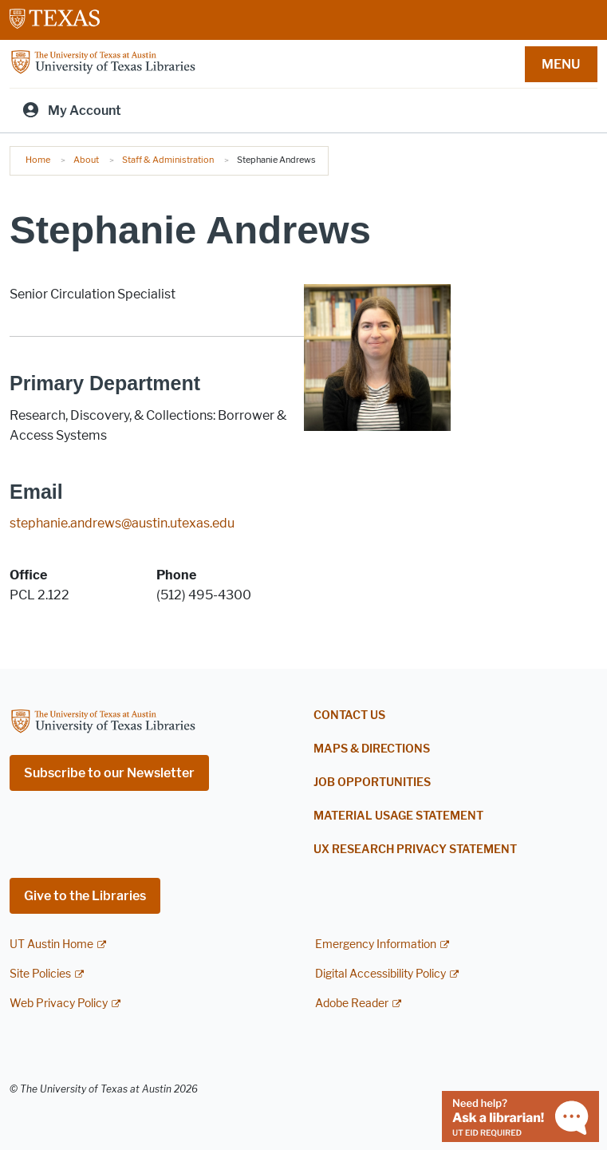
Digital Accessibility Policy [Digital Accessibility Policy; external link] (380, 974)
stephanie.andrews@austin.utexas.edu (122, 523)
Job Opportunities (372, 782)
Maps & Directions (371, 749)
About (86, 159)
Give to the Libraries (85, 895)
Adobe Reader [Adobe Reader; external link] (351, 1003)
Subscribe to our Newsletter (109, 772)
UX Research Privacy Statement (415, 849)
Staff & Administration (168, 159)
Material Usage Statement (398, 816)
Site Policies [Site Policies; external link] (40, 974)
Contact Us (349, 715)
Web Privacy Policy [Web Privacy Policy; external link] (59, 1003)
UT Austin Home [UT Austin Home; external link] (51, 944)
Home (38, 159)
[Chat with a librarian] (520, 1115)
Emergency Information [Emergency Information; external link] (375, 944)
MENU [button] (561, 64)
